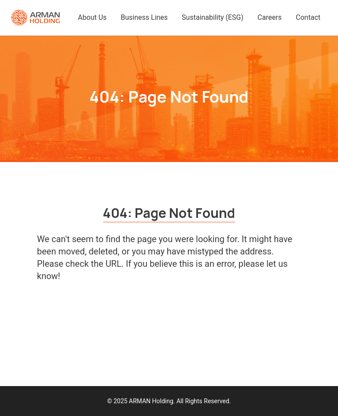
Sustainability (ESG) (212, 17)
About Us (92, 17)
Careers (269, 17)
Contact (308, 17)
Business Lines (144, 17)
